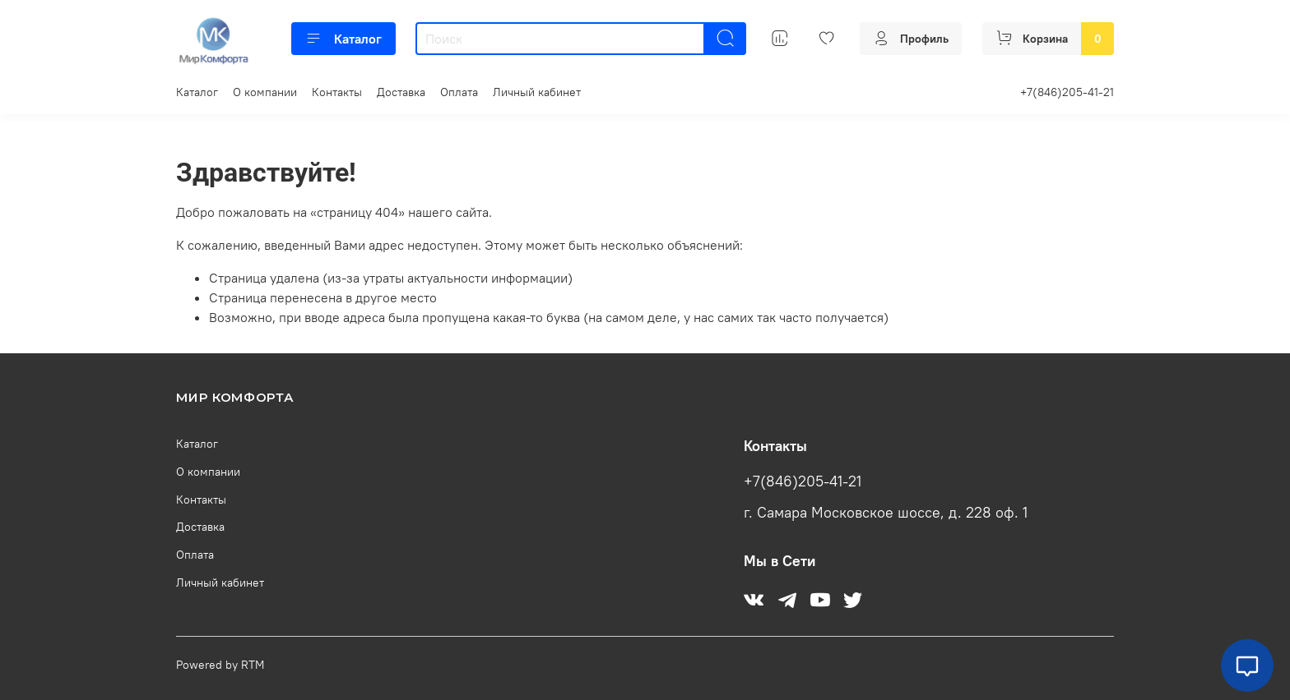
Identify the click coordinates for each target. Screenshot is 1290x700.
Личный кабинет (537, 92)
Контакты (337, 92)
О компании (265, 92)
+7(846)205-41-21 (1067, 92)
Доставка (401, 92)
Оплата (459, 92)
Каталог (343, 38)
